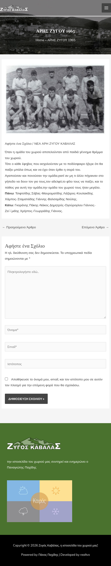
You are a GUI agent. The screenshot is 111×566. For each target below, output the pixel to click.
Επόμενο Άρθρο (95, 227)
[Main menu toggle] (106, 8)
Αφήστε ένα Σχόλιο (18, 143)
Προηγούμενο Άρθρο (19, 227)
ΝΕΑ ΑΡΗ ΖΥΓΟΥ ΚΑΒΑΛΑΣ (54, 143)
